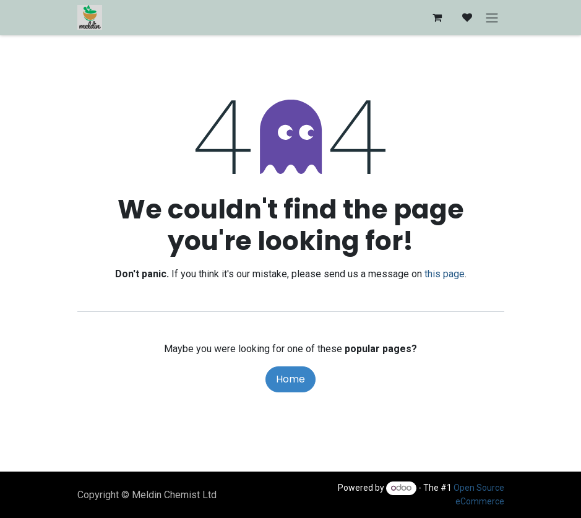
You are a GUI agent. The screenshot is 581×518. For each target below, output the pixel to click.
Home (290, 379)
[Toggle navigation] (492, 17)
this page (444, 274)
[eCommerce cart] (437, 17)
